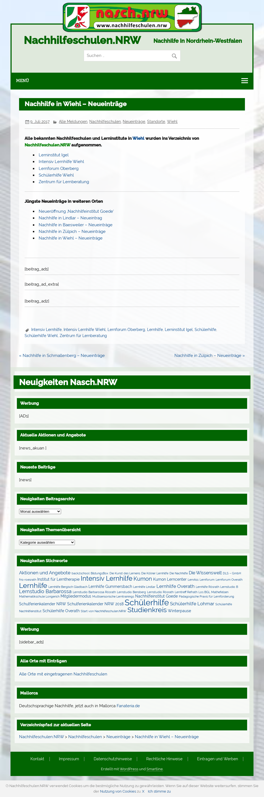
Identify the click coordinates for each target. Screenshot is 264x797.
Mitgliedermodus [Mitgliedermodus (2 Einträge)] (76, 596)
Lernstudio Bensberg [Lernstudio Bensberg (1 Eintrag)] (131, 592)
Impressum (69, 759)
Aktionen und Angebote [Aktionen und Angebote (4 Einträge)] (44, 572)
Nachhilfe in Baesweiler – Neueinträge (76, 224)
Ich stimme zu (159, 791)
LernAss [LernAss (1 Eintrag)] (193, 579)
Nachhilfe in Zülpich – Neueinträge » (209, 355)
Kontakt (37, 759)
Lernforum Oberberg (59, 168)
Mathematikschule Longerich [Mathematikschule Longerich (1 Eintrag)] (39, 596)
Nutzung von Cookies (118, 791)
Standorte (156, 121)
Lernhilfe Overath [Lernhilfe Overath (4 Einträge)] (175, 586)
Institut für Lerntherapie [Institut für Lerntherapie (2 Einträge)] (58, 579)
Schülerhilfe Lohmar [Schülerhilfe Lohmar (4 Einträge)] (192, 603)
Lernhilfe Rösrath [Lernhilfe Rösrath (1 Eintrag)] (207, 586)
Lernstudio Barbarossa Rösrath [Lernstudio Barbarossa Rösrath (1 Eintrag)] (94, 592)
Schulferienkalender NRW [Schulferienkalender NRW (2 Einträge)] (42, 604)
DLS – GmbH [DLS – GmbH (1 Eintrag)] (232, 573)
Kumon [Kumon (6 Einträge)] (143, 579)
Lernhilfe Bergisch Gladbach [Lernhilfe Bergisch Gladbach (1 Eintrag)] (67, 586)
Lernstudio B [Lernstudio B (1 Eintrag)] (229, 586)
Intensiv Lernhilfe (46, 329)
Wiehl (172, 121)
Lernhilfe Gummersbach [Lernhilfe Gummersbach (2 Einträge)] (110, 586)
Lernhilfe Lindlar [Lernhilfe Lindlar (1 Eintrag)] (144, 586)
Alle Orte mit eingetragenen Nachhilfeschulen (63, 674)
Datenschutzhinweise (113, 759)
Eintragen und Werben (217, 759)
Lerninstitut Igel (54, 154)
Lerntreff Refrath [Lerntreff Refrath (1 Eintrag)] (186, 592)
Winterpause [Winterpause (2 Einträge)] (179, 611)
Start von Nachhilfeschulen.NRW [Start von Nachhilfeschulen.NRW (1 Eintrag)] (103, 611)
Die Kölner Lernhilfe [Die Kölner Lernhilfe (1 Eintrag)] (154, 573)
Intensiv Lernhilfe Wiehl (61, 161)
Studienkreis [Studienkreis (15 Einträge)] (147, 610)
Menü (22, 80)
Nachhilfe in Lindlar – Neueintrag (70, 217)
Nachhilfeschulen (105, 121)
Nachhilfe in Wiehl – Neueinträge (71, 238)
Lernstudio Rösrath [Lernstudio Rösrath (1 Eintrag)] (160, 592)
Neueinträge (134, 121)
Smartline (155, 769)
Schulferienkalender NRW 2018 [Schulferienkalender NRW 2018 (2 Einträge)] (95, 604)
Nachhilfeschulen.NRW (82, 40)
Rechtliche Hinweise (164, 759)
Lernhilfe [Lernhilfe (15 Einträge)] (33, 585)
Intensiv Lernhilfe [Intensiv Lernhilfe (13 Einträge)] (106, 578)
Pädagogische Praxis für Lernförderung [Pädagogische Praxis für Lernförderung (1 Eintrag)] (206, 596)
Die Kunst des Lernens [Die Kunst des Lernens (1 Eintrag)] (124, 573)
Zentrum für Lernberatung (64, 181)
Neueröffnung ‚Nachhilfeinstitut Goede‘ (76, 211)
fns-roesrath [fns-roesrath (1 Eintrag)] (27, 579)
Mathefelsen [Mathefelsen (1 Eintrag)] (219, 592)
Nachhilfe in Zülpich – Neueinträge (72, 231)
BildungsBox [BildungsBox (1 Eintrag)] (99, 573)
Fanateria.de (128, 705)
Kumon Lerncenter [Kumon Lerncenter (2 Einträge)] (170, 579)
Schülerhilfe (205, 329)
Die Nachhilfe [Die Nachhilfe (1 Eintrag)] (178, 573)
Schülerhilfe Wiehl (56, 175)
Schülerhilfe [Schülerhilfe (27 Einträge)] (147, 602)
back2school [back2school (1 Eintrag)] (81, 573)
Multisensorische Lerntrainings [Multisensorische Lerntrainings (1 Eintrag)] (113, 596)
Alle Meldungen (73, 121)
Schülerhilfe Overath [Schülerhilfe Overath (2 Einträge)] (61, 611)
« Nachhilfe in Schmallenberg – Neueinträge (62, 355)
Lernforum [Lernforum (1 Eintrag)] (207, 579)
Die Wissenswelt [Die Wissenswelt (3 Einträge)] (205, 572)
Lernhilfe (155, 329)
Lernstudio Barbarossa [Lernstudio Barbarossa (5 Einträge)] (45, 591)
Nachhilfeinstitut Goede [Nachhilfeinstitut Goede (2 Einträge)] (156, 596)
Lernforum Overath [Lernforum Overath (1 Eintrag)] (229, 579)
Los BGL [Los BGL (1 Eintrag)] (204, 592)
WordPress (129, 769)
